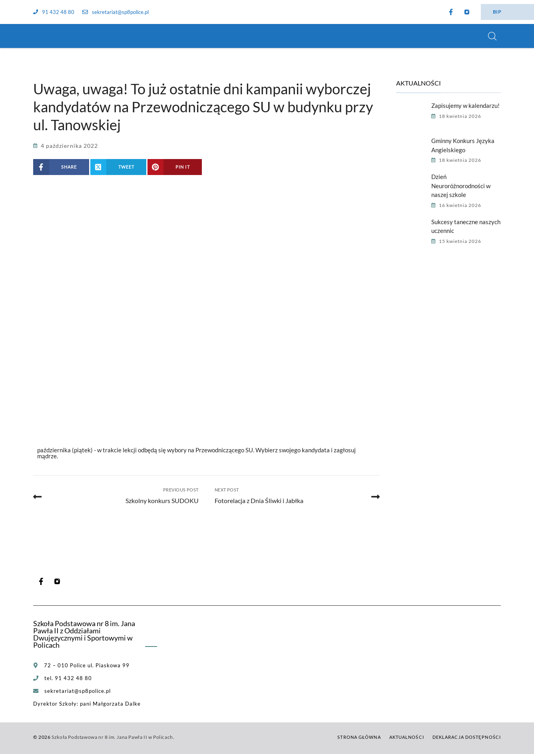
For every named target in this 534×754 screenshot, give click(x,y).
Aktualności (406, 737)
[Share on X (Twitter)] (118, 167)
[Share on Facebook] (61, 167)
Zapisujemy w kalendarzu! (465, 105)
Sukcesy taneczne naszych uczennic (465, 226)
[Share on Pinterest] (174, 167)
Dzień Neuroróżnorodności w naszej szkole (460, 185)
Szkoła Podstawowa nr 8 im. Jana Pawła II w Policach (112, 737)
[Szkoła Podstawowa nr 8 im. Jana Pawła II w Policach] (43, 36)
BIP (497, 12)
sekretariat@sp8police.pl (115, 12)
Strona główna (359, 737)
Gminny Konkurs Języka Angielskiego (462, 145)
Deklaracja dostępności (466, 737)
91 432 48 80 (53, 12)
